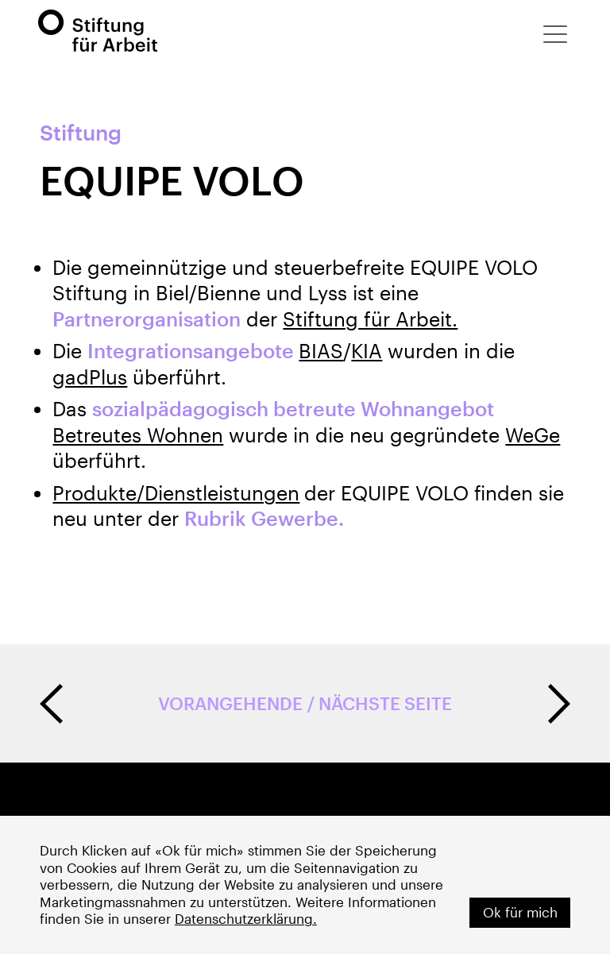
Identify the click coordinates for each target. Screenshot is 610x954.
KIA (366, 350)
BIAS (321, 350)
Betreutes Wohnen (137, 434)
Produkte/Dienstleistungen (175, 492)
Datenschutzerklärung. (246, 918)
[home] (97, 31)
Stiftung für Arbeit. (370, 318)
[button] (555, 34)
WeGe (532, 434)
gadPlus (89, 376)
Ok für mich (520, 912)
